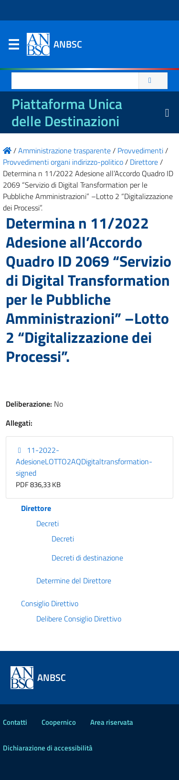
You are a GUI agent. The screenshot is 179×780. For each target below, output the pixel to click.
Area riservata (111, 722)
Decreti (47, 523)
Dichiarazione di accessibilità (48, 747)
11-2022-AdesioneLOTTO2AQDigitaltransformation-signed (84, 461)
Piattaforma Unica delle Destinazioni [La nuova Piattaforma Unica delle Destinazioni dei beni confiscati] (66, 112)
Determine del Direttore (73, 580)
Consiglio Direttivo (49, 603)
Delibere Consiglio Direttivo (78, 618)
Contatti (15, 722)
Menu (13, 47)
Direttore (36, 508)
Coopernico (59, 722)
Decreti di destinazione (87, 557)
